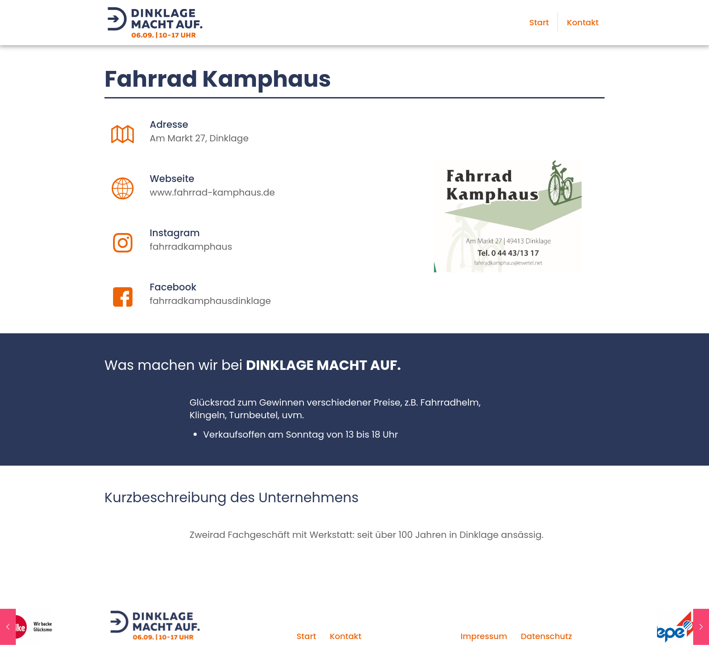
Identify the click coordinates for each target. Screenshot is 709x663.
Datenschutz (546, 636)
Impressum (483, 636)
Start (306, 636)
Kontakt (345, 636)
